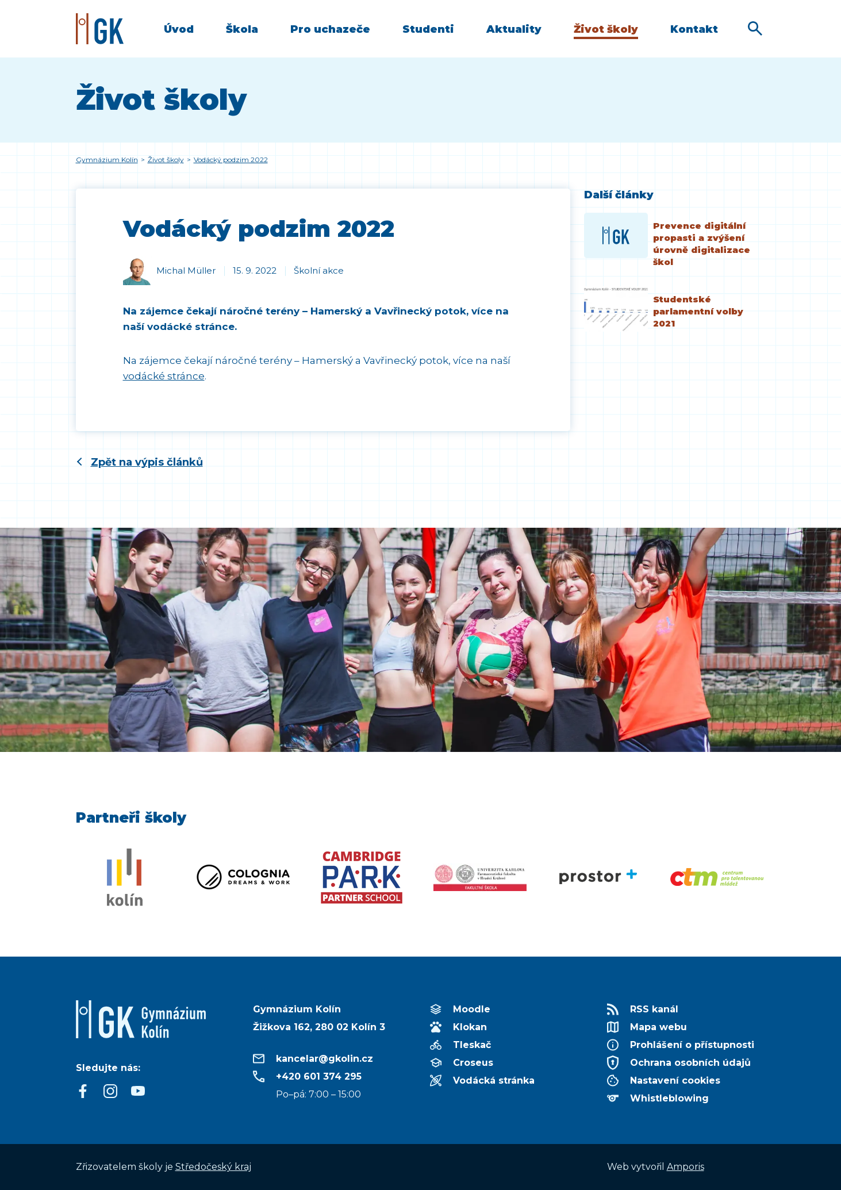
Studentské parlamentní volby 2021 (698, 311)
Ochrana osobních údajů (690, 1062)
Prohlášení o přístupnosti (692, 1044)
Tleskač (472, 1044)
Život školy (606, 29)
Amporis (685, 1166)
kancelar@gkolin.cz (324, 1058)
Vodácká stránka (494, 1080)
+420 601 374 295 (319, 1076)
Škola (242, 29)
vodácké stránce (164, 376)
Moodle (471, 1009)
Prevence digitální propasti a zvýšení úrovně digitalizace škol (701, 243)
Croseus (473, 1062)
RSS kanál (654, 1009)
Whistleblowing (669, 1098)
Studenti (428, 29)
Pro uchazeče (330, 29)
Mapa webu (658, 1027)
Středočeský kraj (213, 1166)
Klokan (470, 1027)
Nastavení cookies (675, 1080)
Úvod (179, 29)
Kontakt (694, 29)
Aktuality (514, 29)
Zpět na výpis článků (147, 462)
